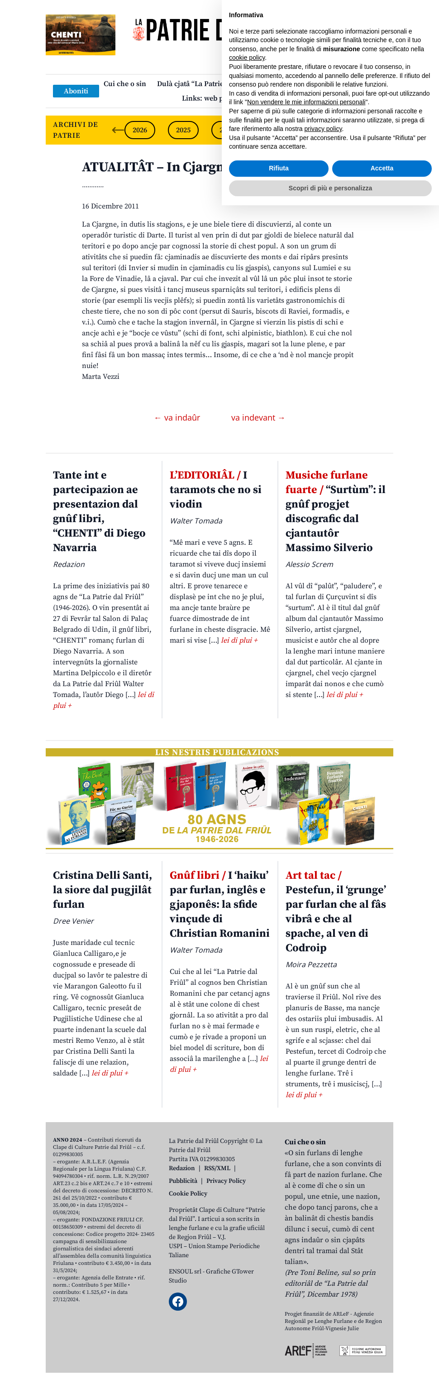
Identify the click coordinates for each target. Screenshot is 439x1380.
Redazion (182, 1168)
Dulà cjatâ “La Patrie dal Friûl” (207, 83)
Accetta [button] (382, 1342)
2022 (313, 130)
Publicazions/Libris (299, 83)
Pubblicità (183, 1181)
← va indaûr (178, 417)
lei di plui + (239, 640)
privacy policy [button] (323, 1303)
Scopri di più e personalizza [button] (330, 1362)
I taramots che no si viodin (216, 490)
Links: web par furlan (217, 98)
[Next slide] (379, 130)
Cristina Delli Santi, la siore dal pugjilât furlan (102, 890)
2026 (140, 130)
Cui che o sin (125, 83)
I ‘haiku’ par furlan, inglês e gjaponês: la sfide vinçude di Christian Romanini (220, 904)
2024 (227, 130)
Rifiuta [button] (279, 1342)
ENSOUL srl (185, 1272)
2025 (183, 130)
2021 (357, 130)
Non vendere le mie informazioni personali (306, 1276)
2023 (270, 130)
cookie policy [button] (247, 1232)
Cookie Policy (188, 1194)
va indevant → (258, 417)
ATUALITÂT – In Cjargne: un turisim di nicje (216, 167)
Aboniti (76, 91)
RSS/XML (217, 1168)
